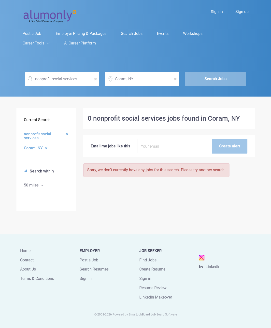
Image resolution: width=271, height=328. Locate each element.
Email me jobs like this (110, 146)
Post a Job (89, 260)
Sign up (242, 11)
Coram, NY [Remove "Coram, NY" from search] (33, 148)
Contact (27, 260)
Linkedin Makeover (155, 297)
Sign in (217, 11)
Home (25, 250)
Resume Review (153, 287)
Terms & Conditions (37, 278)
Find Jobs (148, 260)
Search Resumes (94, 269)
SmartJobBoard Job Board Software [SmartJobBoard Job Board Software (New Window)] (153, 314)
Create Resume (152, 269)
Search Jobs (215, 78)
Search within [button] (41, 171)
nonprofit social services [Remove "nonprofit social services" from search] (37, 136)
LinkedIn (213, 266)
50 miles (32, 185)
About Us (28, 269)
